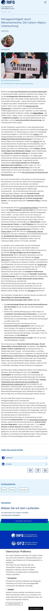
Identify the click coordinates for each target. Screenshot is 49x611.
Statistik (11, 589)
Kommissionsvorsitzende (38, 420)
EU (16, 290)
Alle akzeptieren (36, 608)
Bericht (36, 141)
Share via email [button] (30, 470)
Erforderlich (12, 578)
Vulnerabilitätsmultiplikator (29, 207)
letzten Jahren (6, 231)
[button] (37, 470)
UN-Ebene (31, 290)
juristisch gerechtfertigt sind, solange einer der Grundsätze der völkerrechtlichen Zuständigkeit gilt (23, 382)
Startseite (3, 12)
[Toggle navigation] (45, 2)
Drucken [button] (45, 470)
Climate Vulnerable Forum (21, 229)
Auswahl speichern (14, 604)
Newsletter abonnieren (24, 521)
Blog (9, 12)
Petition (36, 134)
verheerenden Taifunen (35, 231)
